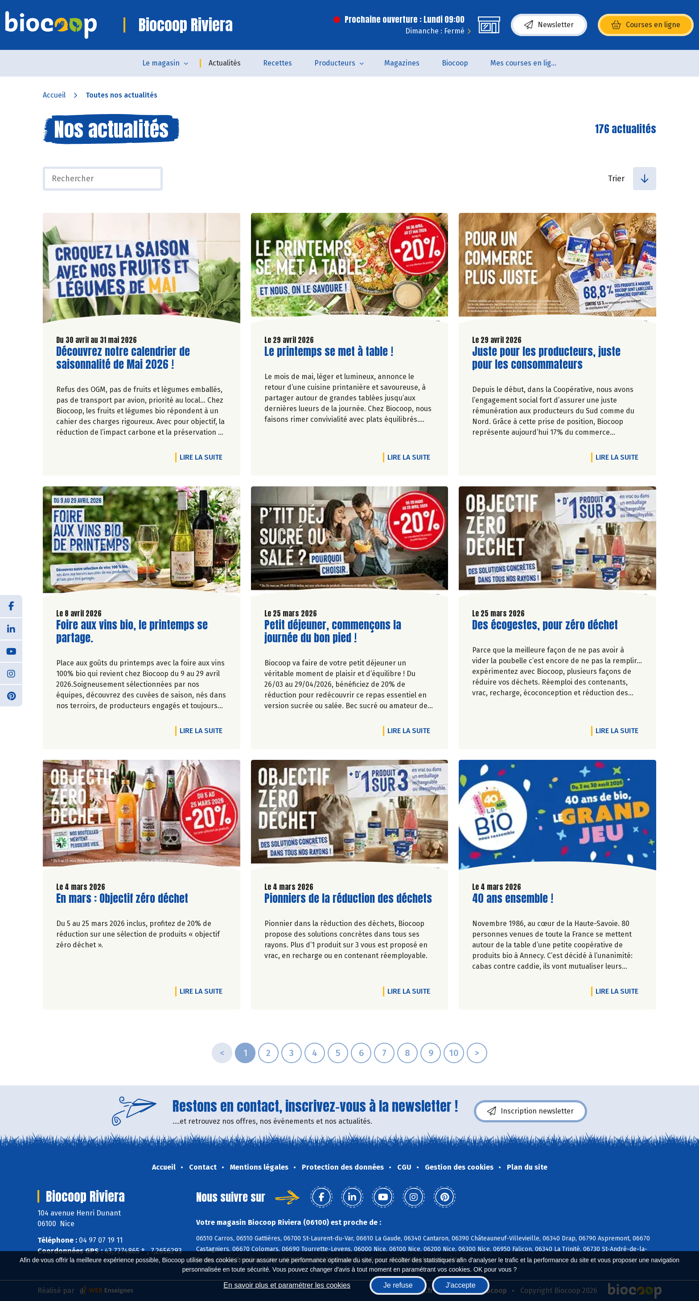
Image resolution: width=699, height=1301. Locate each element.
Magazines (401, 63)
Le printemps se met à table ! (328, 351)
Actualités (225, 63)
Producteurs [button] (334, 63)
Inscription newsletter (530, 1111)
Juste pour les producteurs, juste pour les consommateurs (546, 358)
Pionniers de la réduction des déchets (348, 898)
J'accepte (461, 1285)
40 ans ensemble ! (512, 898)
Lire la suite (203, 457)
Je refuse (398, 1285)
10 (454, 1053)
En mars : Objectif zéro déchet (122, 898)
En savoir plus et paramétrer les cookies (286, 1285)
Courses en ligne (645, 24)
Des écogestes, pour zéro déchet (545, 625)
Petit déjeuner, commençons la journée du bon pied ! (332, 631)
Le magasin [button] (161, 63)
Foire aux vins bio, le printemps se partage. (132, 631)
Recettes (277, 63)
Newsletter (549, 24)
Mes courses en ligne (524, 63)
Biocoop (455, 63)
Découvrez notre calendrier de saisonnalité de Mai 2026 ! (123, 358)
